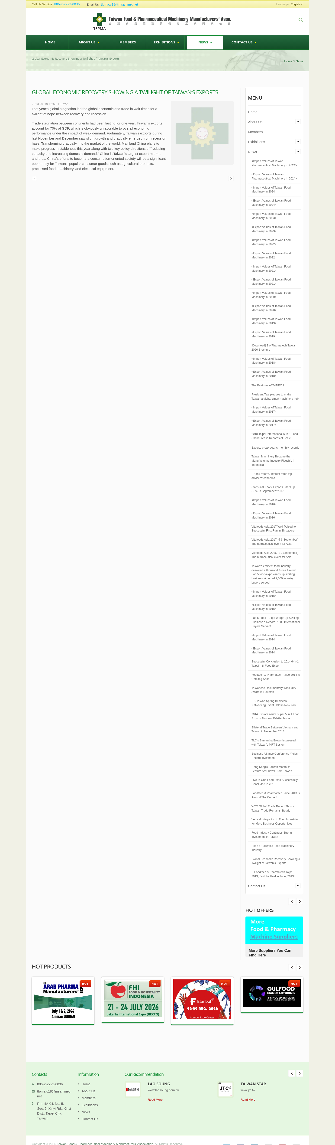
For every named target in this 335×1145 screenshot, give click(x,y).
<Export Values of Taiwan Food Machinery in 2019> (271, 334)
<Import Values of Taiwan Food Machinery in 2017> (271, 409)
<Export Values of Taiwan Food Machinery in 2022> (271, 255)
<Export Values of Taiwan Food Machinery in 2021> (271, 281)
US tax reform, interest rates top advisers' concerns (271, 476)
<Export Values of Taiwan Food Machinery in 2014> (271, 650)
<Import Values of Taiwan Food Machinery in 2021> (271, 268)
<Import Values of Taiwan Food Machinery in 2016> (271, 502)
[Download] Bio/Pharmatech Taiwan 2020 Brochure (273, 347)
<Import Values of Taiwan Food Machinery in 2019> (271, 321)
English (295, 4)
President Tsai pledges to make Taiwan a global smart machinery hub (275, 396)
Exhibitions (166, 42)
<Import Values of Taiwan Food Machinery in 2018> (271, 361)
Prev (299, 901)
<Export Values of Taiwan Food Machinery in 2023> (271, 229)
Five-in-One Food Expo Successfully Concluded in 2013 (274, 782)
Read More (155, 1092)
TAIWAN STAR (253, 1077)
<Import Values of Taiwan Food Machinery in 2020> (271, 295)
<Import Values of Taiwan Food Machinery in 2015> (271, 593)
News (205, 42)
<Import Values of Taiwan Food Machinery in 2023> (271, 216)
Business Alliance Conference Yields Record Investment (274, 756)
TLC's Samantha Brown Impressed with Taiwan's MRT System (273, 742)
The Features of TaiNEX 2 (267, 385)
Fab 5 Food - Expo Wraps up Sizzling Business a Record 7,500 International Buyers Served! (275, 622)
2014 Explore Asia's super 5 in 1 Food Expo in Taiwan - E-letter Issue (275, 716)
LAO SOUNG (159, 1077)
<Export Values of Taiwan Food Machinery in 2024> (271, 202)
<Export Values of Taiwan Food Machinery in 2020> (271, 308)
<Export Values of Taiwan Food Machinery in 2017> (271, 423)
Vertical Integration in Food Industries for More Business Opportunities (275, 821)
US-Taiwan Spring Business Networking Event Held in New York (273, 703)
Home (50, 42)
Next (291, 901)
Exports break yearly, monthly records (275, 447)
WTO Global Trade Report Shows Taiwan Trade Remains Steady (272, 808)
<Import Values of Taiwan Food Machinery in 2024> (271, 189)
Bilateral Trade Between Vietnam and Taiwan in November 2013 (275, 729)
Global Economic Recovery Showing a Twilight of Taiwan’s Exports (275, 861)
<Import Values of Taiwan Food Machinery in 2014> (271, 637)
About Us (89, 42)
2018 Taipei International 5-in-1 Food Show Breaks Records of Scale (274, 436)
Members (128, 42)
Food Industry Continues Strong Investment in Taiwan (271, 834)
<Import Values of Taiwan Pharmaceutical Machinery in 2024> (274, 163)
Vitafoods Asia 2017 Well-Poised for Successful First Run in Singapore (274, 528)
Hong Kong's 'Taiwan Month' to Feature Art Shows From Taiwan (271, 769)
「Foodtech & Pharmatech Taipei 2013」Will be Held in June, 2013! (273, 874)
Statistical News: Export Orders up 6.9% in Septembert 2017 (273, 489)
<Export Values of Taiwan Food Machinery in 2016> (271, 515)
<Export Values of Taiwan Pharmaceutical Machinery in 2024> (274, 176)
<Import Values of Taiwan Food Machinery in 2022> (271, 242)
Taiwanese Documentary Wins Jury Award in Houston (273, 690)
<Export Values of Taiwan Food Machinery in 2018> (271, 374)
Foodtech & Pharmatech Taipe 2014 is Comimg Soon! (275, 677)
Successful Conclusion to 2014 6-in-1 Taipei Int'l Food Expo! (275, 663)
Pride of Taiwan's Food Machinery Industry (272, 848)
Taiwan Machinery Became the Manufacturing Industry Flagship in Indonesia (273, 460)
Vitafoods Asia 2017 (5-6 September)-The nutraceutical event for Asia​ (275, 541)
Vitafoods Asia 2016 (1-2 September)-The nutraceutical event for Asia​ (275, 555)
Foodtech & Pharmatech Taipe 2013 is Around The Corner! (275, 795)
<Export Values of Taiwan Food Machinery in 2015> (271, 607)
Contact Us (244, 42)
